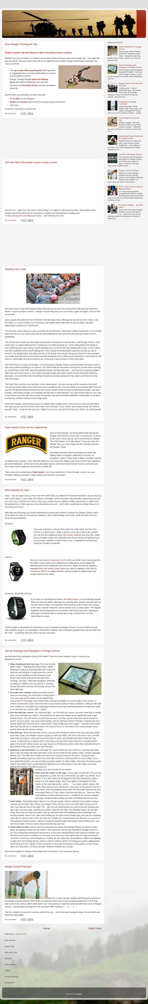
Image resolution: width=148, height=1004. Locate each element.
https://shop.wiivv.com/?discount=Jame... (25, 216)
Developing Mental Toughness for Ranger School (131, 137)
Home (46, 928)
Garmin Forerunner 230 (53, 560)
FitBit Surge (72, 599)
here (21, 915)
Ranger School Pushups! (18, 866)
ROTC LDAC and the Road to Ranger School (131, 188)
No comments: (11, 113)
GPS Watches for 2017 (17, 490)
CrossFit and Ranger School (130, 154)
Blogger (79, 994)
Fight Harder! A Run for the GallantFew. (26, 427)
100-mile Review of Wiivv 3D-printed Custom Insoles (46, 53)
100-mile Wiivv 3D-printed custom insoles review (31, 162)
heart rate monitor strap (67, 535)
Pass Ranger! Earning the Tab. (21, 44)
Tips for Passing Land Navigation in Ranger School (32, 651)
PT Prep (23, 701)
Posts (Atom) (21, 934)
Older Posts (95, 928)
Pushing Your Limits (15, 269)
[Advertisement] (53, 138)
